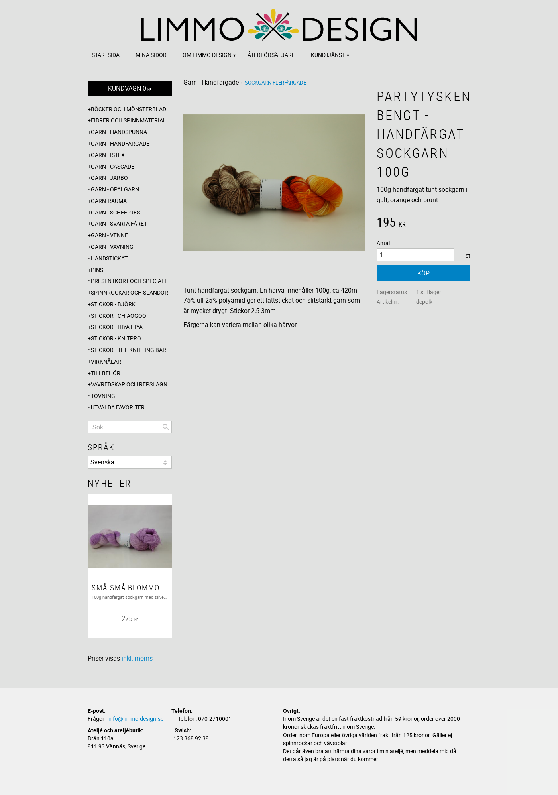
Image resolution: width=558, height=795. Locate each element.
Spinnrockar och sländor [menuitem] (129, 292)
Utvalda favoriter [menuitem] (118, 407)
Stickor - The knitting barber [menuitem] (131, 350)
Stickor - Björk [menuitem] (113, 304)
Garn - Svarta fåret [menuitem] (119, 223)
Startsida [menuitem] (106, 55)
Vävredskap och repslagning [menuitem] (131, 384)
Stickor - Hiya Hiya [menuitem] (117, 327)
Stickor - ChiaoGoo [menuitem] (118, 315)
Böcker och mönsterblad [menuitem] (128, 109)
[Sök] (166, 427)
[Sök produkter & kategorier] (130, 427)
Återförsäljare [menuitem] (271, 55)
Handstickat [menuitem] (109, 258)
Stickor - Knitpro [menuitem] (116, 338)
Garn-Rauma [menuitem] (109, 201)
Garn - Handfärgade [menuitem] (120, 143)
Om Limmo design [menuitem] (207, 55)
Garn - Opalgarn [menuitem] (115, 189)
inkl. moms (137, 658)
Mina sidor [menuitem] (151, 55)
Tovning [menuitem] (103, 395)
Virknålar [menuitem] (106, 361)
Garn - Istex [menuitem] (108, 155)
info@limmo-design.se (135, 718)
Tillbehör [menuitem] (105, 373)
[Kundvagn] (130, 88)
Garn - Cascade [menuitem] (112, 166)
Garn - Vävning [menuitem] (112, 246)
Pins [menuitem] (97, 270)
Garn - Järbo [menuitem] (109, 177)
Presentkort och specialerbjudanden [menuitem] (131, 281)
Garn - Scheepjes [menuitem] (115, 212)
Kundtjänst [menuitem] (328, 55)
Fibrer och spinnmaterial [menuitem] (128, 120)
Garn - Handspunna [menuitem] (119, 132)
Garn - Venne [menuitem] (109, 235)
